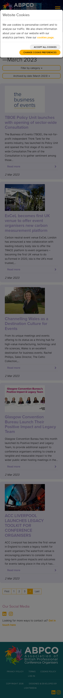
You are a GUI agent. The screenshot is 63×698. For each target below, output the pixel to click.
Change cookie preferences (39, 52)
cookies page (45, 37)
